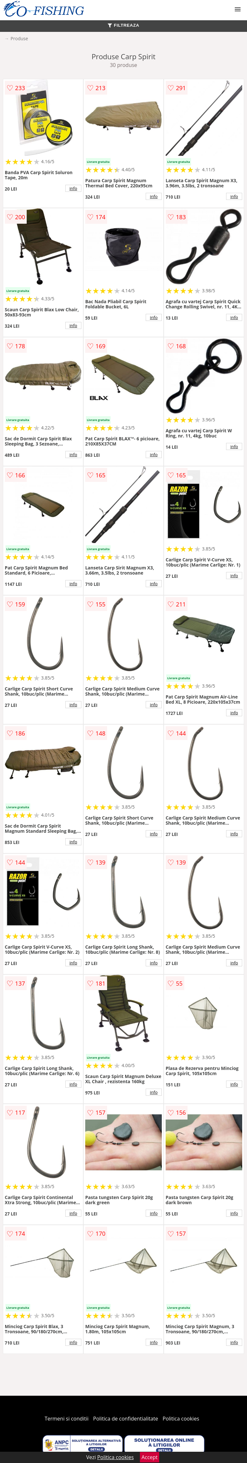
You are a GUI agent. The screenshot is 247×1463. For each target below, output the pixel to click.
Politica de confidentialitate (125, 1418)
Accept (150, 1457)
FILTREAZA (123, 25)
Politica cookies (181, 1418)
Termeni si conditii (67, 1418)
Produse (19, 38)
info (73, 188)
